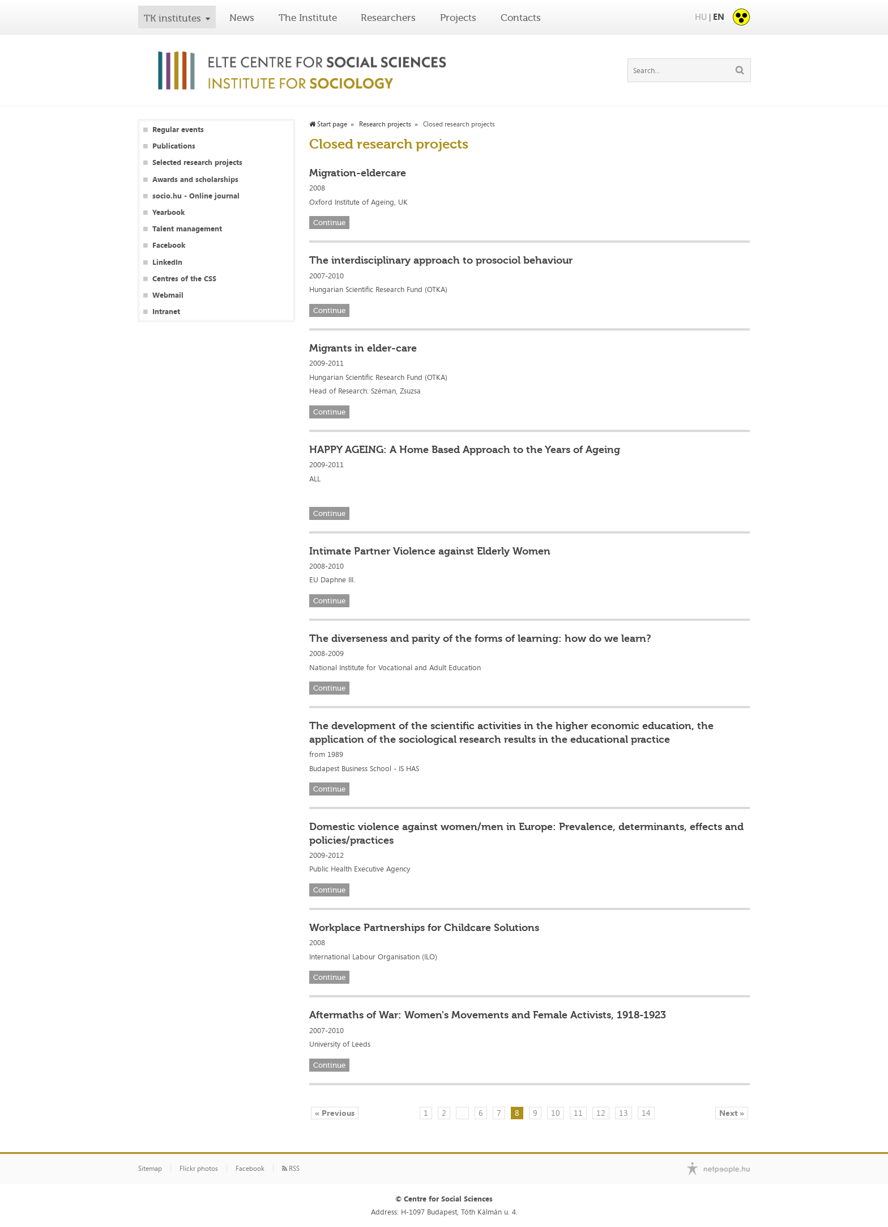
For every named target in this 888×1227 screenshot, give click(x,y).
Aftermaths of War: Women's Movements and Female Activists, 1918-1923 (487, 1015)
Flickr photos (199, 1168)
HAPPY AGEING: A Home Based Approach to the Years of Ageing (464, 449)
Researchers (388, 17)
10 (555, 1112)
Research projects (385, 124)
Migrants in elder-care (363, 348)
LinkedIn (167, 262)
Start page (328, 124)
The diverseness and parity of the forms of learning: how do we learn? (480, 638)
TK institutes (172, 18)
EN (718, 17)
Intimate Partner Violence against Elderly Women (429, 551)
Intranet (166, 311)
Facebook (168, 245)
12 (600, 1112)
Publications (173, 146)
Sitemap (150, 1168)
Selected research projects (197, 162)
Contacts (521, 17)
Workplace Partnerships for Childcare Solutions (424, 927)
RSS (291, 1168)
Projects (458, 17)
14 (646, 1112)
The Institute (308, 17)
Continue (329, 222)
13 (623, 1112)
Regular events (178, 129)
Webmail (167, 295)
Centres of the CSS (184, 278)
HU (701, 17)
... (462, 1112)
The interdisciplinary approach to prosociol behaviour (441, 260)
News (241, 17)
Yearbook (168, 212)
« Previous (335, 1112)
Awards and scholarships (195, 179)
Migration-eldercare (357, 173)
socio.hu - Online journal (196, 196)
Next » (731, 1112)
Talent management (187, 228)
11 (578, 1112)
